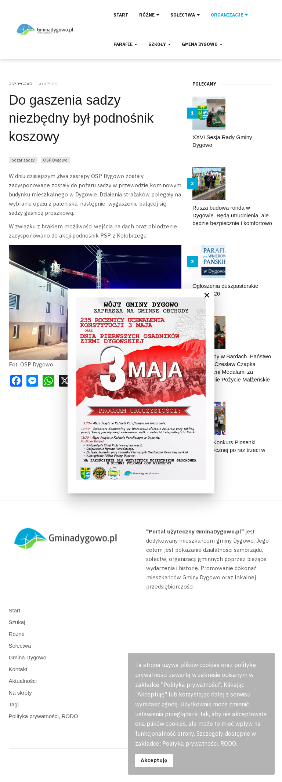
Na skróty (20, 692)
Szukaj (17, 622)
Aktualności (23, 681)
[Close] (206, 295)
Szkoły (159, 44)
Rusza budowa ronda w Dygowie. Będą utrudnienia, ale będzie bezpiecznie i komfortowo (232, 215)
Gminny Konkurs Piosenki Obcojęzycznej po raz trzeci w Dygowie (228, 450)
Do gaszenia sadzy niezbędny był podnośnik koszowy (81, 118)
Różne (149, 15)
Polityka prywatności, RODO (43, 716)
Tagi (14, 704)
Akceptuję (154, 760)
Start (120, 15)
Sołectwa (185, 15)
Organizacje (229, 15)
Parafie (125, 44)
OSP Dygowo (55, 160)
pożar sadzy (23, 160)
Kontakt (18, 669)
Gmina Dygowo (202, 44)
